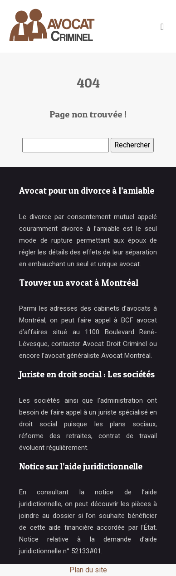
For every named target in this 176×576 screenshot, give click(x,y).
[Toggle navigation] (162, 27)
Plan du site (88, 570)
